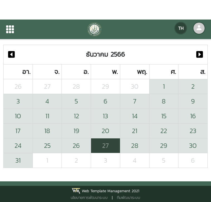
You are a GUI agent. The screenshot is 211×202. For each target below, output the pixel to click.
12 (76, 116)
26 (18, 86)
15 (163, 116)
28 (76, 86)
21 (134, 131)
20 (105, 131)
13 (105, 116)
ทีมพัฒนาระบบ (128, 198)
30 (135, 86)
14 (135, 116)
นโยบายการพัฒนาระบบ (89, 198)
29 (105, 86)
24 (17, 145)
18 (47, 131)
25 (47, 145)
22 (163, 131)
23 (193, 131)
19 (76, 131)
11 (47, 116)
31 (18, 160)
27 (47, 86)
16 (193, 116)
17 (18, 131)
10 (18, 116)
